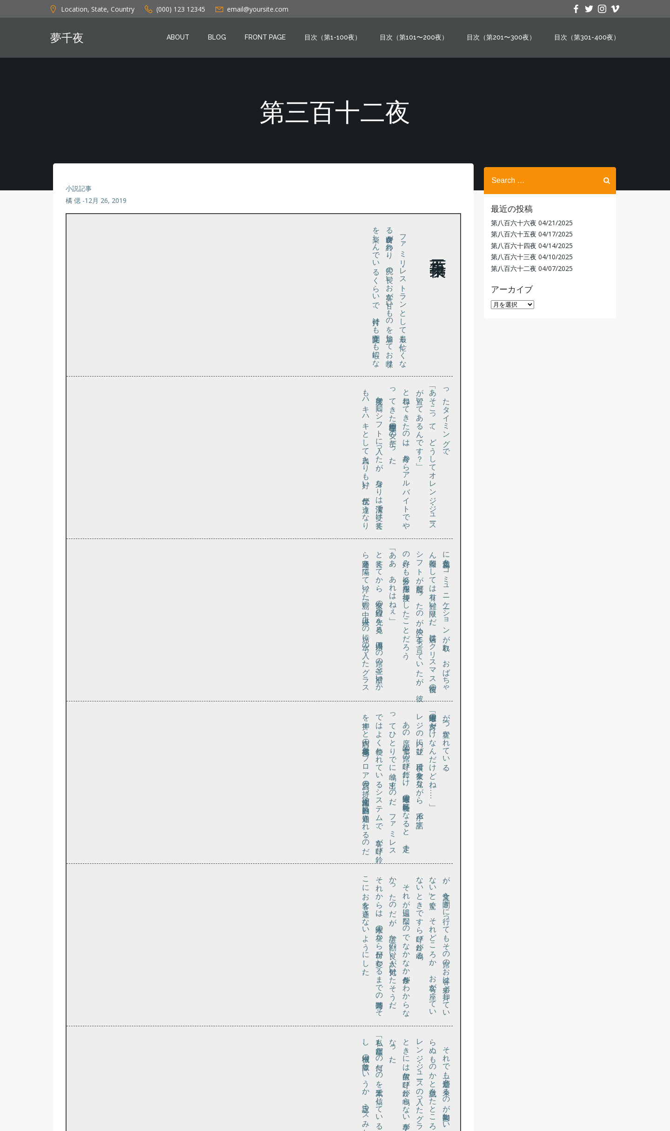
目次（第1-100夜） (334, 38)
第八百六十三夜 (512, 256)
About (179, 38)
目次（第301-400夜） (589, 38)
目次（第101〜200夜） (416, 38)
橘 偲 (73, 205)
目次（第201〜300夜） (503, 38)
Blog (219, 38)
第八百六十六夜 (512, 222)
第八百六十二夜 (512, 267)
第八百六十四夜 (512, 245)
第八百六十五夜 (512, 233)
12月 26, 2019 (106, 205)
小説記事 (79, 193)
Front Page (267, 38)
